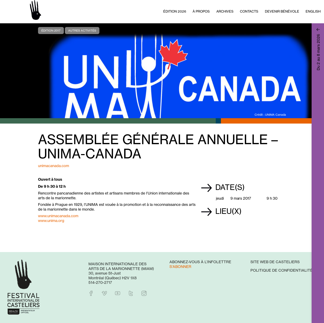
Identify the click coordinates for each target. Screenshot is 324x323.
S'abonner (180, 266)
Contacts (249, 11)
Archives (224, 11)
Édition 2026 (174, 11)
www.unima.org (51, 220)
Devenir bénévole (282, 11)
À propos (201, 11)
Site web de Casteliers (275, 261)
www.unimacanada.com (58, 215)
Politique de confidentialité (281, 270)
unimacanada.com (53, 165)
